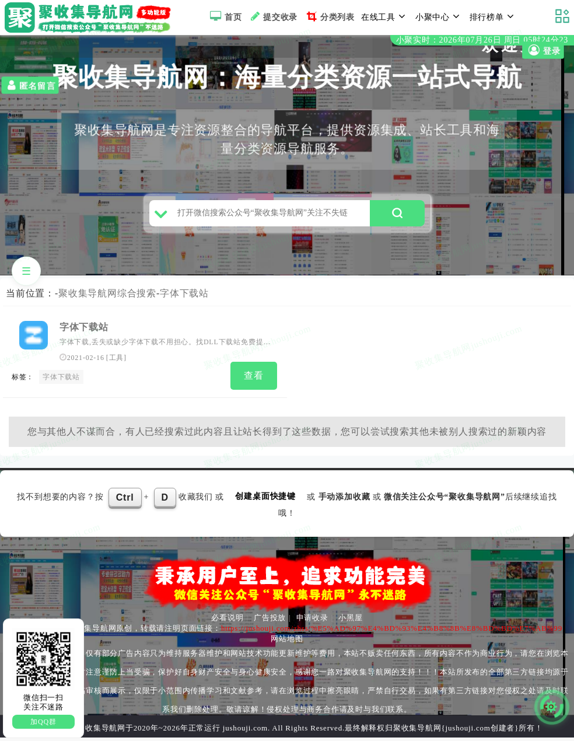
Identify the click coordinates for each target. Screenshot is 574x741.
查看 (254, 380)
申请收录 (312, 621)
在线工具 (385, 16)
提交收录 (273, 16)
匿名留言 (30, 85)
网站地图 (287, 642)
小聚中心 (439, 16)
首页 (224, 16)
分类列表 (329, 16)
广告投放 (270, 621)
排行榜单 (493, 16)
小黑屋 (350, 621)
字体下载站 (184, 298)
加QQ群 (43, 722)
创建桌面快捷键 (265, 499)
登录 (543, 50)
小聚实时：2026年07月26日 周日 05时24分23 (482, 40)
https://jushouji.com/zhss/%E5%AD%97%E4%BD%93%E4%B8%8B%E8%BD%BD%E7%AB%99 (391, 631)
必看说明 (227, 621)
